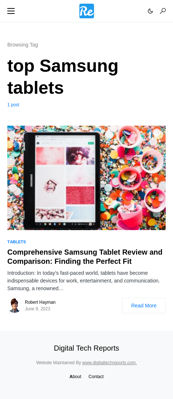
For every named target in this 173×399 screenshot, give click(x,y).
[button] (11, 11)
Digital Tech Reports (86, 348)
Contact (96, 376)
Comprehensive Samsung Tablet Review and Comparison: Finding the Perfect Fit (84, 257)
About (75, 376)
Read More (144, 305)
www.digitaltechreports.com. (109, 362)
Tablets (16, 241)
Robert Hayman (40, 302)
